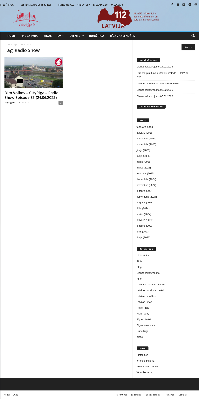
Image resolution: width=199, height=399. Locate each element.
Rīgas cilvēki (144, 319)
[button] (193, 36)
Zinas (48, 36)
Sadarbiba (136, 394)
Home (11, 36)
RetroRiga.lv (66, 4)
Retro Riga (143, 307)
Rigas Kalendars (146, 325)
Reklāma (169, 394)
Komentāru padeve (147, 366)
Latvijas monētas (146, 296)
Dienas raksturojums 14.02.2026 (155, 66)
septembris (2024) (147, 196)
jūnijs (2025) (143, 150)
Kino (139, 278)
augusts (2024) (145, 202)
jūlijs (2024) (143, 208)
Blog (139, 267)
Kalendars (117, 4)
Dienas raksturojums (148, 272)
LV (61, 36)
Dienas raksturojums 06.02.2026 (155, 89)
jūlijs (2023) (143, 231)
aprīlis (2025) (144, 161)
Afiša (139, 261)
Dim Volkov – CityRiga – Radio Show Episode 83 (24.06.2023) (31, 95)
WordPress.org (145, 372)
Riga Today (143, 313)
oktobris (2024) (145, 190)
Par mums (121, 394)
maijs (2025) (144, 156)
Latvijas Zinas (144, 302)
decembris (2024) (146, 179)
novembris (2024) (146, 185)
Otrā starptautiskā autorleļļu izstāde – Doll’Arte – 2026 (164, 75)
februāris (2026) (145, 126)
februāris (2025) (145, 173)
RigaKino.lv (100, 4)
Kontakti (182, 394)
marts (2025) (144, 167)
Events (77, 36)
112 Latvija (83, 4)
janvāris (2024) (145, 219)
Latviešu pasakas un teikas (152, 284)
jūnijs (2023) (143, 237)
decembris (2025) (146, 138)
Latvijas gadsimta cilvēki (150, 290)
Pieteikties (142, 354)
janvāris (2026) (145, 132)
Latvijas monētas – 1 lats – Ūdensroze (158, 83)
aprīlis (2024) (144, 214)
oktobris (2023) (145, 225)
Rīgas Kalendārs (122, 36)
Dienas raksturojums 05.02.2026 (155, 96)
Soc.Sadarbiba (153, 394)
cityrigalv (9, 102)
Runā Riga (96, 36)
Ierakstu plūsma (145, 360)
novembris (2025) (146, 144)
